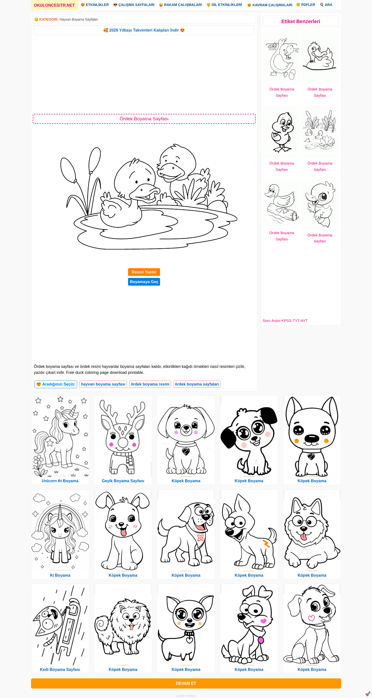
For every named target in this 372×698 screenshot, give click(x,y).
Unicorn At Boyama (60, 481)
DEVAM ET (186, 683)
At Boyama (60, 575)
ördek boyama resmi (150, 384)
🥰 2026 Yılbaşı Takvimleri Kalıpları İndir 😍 (144, 30)
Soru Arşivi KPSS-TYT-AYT (285, 320)
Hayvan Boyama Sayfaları (79, 19)
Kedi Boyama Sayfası (60, 669)
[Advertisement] (144, 74)
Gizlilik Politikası (186, 695)
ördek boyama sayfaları (197, 384)
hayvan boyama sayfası (103, 384)
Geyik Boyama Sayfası (123, 481)
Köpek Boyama (123, 575)
